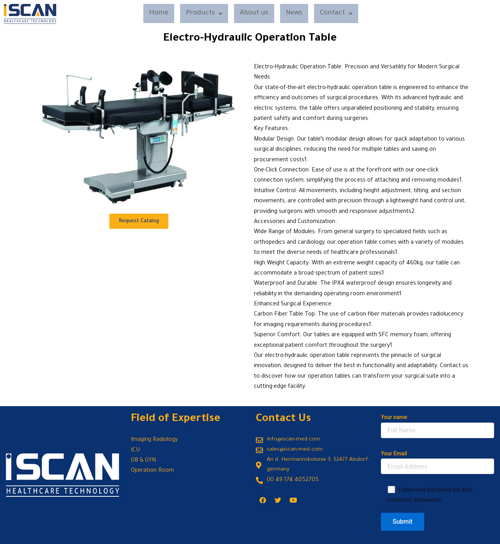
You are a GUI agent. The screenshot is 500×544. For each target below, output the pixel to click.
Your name (437, 426)
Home (154, 14)
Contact (340, 14)
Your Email (437, 462)
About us (254, 14)
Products (202, 14)
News (296, 14)
